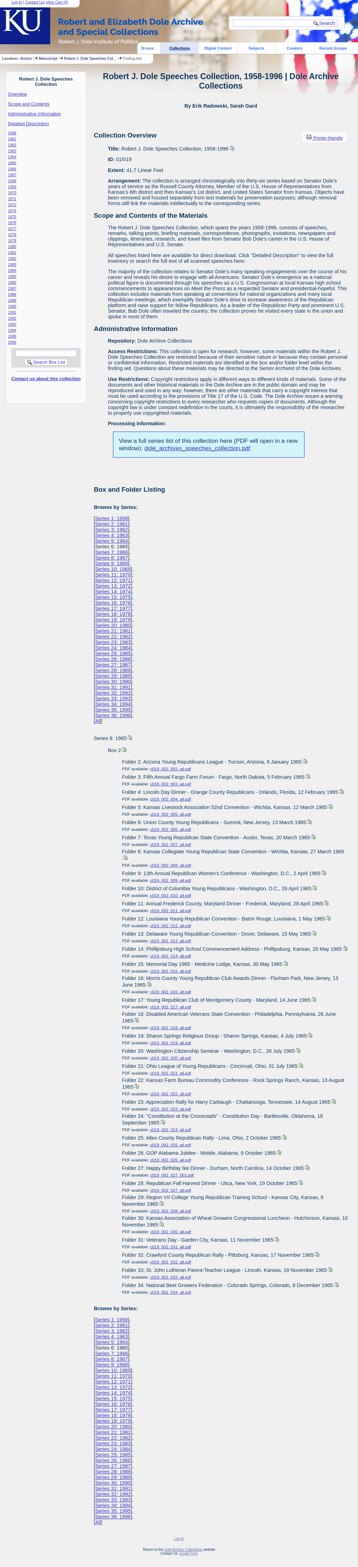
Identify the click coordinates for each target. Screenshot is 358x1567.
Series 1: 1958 (111, 518)
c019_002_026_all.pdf (170, 1160)
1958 (12, 133)
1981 (12, 252)
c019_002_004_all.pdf (170, 799)
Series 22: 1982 (113, 636)
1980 (12, 246)
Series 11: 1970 (113, 575)
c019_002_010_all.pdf (170, 895)
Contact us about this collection (46, 378)
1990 (12, 306)
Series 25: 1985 (113, 653)
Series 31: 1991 (113, 687)
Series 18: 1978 (113, 614)
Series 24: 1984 (113, 648)
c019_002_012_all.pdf (170, 925)
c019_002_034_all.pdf (170, 1292)
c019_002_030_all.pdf (170, 1231)
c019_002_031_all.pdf (170, 1246)
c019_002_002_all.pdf (170, 768)
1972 (12, 205)
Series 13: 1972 (113, 586)
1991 (12, 312)
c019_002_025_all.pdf (170, 1144)
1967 (12, 175)
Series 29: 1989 (113, 676)
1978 (12, 234)
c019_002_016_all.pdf (170, 991)
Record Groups (333, 48)
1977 (12, 229)
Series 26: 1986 (113, 659)
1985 (12, 276)
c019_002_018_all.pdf (170, 1027)
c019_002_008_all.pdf (170, 865)
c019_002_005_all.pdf (170, 814)
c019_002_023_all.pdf (170, 1109)
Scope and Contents (29, 104)
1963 (12, 151)
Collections (179, 48)
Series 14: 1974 (113, 591)
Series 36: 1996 (113, 715)
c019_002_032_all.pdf (170, 1262)
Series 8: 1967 (111, 558)
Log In (179, 1539)
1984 (12, 270)
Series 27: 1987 (113, 665)
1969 (12, 187)
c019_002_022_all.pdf (170, 1093)
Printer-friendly (328, 138)
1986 (12, 282)
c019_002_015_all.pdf (170, 971)
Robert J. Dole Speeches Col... (90, 58)
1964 (12, 157)
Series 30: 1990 (113, 681)
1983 (12, 264)
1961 (12, 139)
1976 (12, 223)
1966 (12, 169)
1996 (12, 342)
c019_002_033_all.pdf (170, 1277)
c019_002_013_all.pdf (170, 940)
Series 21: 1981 (113, 631)
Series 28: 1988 (113, 670)
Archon (26, 58)
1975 (12, 217)
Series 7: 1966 (111, 552)
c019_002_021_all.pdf (170, 1073)
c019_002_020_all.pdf (170, 1058)
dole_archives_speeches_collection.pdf (197, 448)
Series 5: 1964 (111, 541)
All (98, 721)
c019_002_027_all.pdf (170, 1190)
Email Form (188, 1553)
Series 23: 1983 (113, 642)
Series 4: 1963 (111, 535)
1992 (12, 318)
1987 (12, 288)
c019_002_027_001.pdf (172, 1175)
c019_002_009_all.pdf (170, 880)
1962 (12, 145)
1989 (12, 300)
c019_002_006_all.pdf (170, 829)
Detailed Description (28, 123)
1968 (12, 181)
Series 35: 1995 (113, 710)
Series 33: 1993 (113, 698)
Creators (294, 48)
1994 (12, 330)
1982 (12, 258)
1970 (12, 193)
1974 (12, 211)
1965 (12, 163)
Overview (17, 94)
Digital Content (218, 48)
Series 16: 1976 (113, 603)
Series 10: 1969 (113, 569)
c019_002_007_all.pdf (170, 844)
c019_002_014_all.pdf (170, 956)
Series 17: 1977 (113, 608)
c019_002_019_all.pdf (170, 1042)
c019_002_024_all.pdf (170, 1129)
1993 (12, 324)
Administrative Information (34, 113)
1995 (12, 336)
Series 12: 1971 (113, 580)
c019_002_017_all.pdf (170, 1007)
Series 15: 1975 (113, 597)
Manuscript (48, 58)
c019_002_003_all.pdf (170, 784)
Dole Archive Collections (183, 1550)
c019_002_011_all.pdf (170, 910)
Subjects (256, 48)
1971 (12, 199)
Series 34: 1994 (113, 704)
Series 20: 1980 (113, 625)
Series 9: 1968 (111, 563)
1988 (12, 294)
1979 (12, 240)
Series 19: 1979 (113, 620)
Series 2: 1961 (111, 524)
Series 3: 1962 (111, 530)
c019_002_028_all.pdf (170, 1211)
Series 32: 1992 (113, 693)
